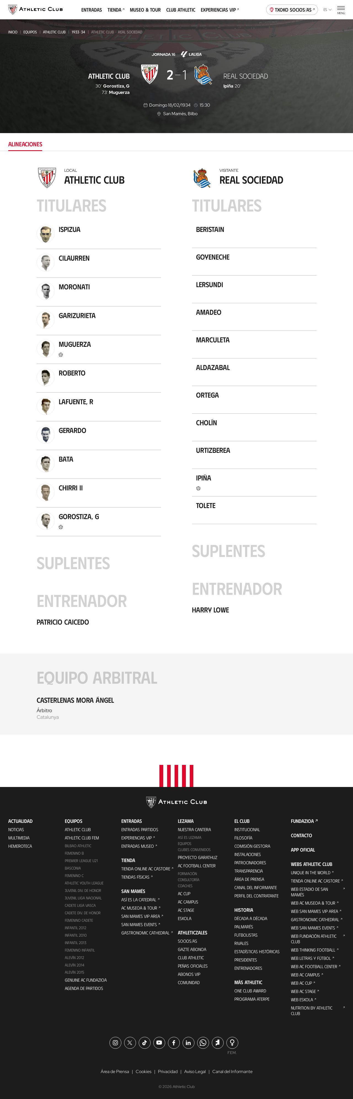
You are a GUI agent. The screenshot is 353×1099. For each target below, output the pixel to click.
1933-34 (78, 32)
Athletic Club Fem (82, 837)
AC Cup (184, 893)
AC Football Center (197, 865)
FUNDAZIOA (302, 821)
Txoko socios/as (292, 9)
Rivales (241, 943)
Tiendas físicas (135, 876)
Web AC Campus (305, 974)
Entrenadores (248, 968)
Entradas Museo (137, 846)
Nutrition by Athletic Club (311, 1010)
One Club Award (250, 990)
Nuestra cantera (194, 829)
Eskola (184, 918)
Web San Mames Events (313, 927)
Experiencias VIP (220, 10)
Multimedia (19, 837)
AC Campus (188, 901)
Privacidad (168, 1071)
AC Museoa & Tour (139, 907)
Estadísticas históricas (257, 951)
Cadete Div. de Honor (83, 912)
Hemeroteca (20, 846)
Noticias (16, 829)
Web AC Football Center (314, 966)
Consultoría (188, 879)
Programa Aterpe (251, 999)
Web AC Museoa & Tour (313, 902)
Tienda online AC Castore (145, 868)
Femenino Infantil (80, 950)
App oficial (303, 850)
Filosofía (243, 837)
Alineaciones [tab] (25, 143)
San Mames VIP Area (140, 916)
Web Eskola (302, 999)
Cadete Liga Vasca (80, 905)
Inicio (12, 32)
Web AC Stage (303, 991)
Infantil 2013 (75, 942)
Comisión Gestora (252, 846)
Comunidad (189, 982)
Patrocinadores (250, 862)
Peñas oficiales (193, 965)
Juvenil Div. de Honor (83, 890)
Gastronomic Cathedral (145, 932)
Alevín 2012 (74, 957)
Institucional (247, 829)
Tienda (116, 10)
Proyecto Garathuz (197, 857)
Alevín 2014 (74, 965)
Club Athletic (180, 10)
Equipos (30, 32)
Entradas (91, 10)
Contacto (301, 835)
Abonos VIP (189, 974)
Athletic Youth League (84, 883)
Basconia (73, 868)
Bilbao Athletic (78, 845)
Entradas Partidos (139, 829)
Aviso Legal (195, 1071)
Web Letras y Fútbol (311, 958)
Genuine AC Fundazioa (86, 979)
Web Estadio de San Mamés (309, 891)
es (327, 9)
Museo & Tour (145, 10)
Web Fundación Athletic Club (313, 938)
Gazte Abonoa (192, 949)
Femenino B (74, 853)
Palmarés (243, 926)
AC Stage (186, 910)
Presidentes (245, 959)
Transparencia (248, 870)
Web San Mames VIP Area (314, 911)
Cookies (143, 1071)
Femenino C (74, 875)
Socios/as (187, 941)
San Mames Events (139, 924)
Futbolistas (246, 934)
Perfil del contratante (256, 895)
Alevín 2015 (74, 972)
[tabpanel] (176, 449)
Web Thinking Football (313, 949)
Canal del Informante (255, 887)
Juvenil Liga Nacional (83, 897)
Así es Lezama (189, 837)
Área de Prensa (249, 879)
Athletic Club (54, 32)
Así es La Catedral (138, 899)
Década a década (250, 918)
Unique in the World (310, 872)
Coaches (185, 885)
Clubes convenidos (194, 849)
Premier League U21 (81, 860)
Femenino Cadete (79, 920)
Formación (187, 873)
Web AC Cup (301, 983)
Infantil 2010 (76, 935)
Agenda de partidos (84, 988)
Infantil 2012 (75, 927)
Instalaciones (247, 854)
